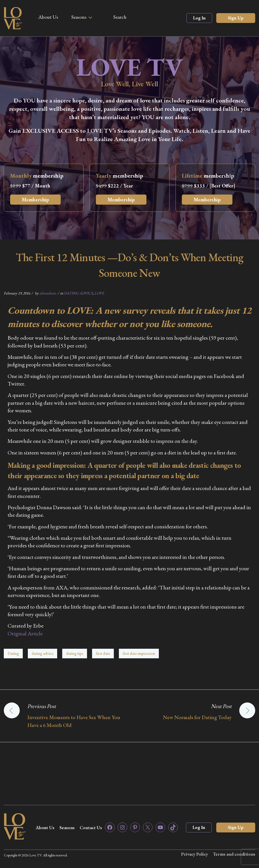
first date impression (139, 653)
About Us (48, 17)
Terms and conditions (234, 854)
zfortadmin (47, 293)
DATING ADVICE (78, 293)
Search (119, 17)
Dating (13, 653)
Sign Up (236, 18)
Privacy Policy (194, 854)
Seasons (79, 17)
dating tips (74, 653)
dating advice (42, 653)
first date (103, 653)
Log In (199, 18)
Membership (35, 199)
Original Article (25, 633)
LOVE (99, 293)
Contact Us (91, 827)
